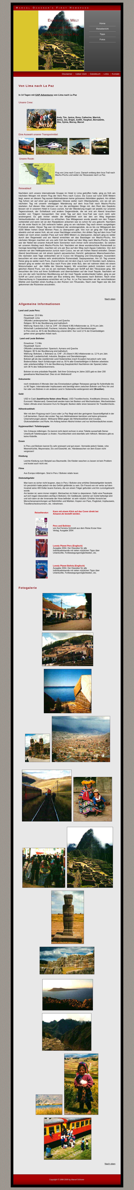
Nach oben (110, 299)
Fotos (102, 39)
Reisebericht (102, 29)
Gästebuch (95, 74)
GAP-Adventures (44, 95)
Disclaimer (67, 74)
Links (106, 74)
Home (102, 23)
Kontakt (115, 74)
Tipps (102, 34)
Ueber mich (81, 74)
